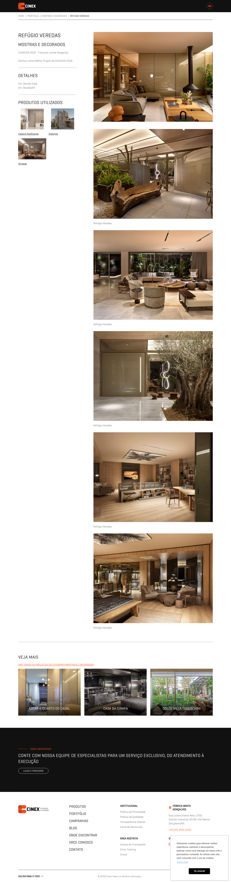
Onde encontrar (83, 835)
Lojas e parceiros (33, 770)
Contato (76, 849)
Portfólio (77, 813)
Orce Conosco (81, 842)
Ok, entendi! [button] (199, 871)
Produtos (77, 806)
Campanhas (78, 820)
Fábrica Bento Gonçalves (182, 807)
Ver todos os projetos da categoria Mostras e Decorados (56, 664)
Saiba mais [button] (182, 862)
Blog (73, 828)
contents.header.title (27, 6)
